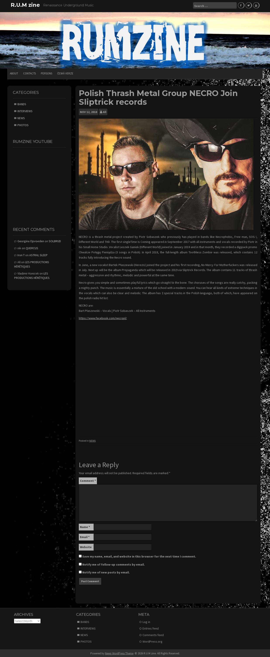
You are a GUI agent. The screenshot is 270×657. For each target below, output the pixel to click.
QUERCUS (32, 247)
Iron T (21, 254)
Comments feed (153, 634)
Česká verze (65, 72)
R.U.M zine (25, 5)
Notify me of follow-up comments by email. (113, 564)
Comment (88, 480)
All (104, 111)
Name (85, 526)
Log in (146, 621)
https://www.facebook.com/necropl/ (103, 317)
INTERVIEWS (25, 110)
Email (84, 536)
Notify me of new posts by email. (106, 571)
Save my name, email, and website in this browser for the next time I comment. (139, 556)
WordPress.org (152, 641)
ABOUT (14, 72)
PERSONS (46, 72)
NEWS (92, 439)
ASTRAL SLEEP (38, 254)
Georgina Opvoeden (30, 240)
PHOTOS (23, 124)
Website (86, 546)
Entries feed (151, 628)
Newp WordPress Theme (119, 652)
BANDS (21, 103)
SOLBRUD (55, 240)
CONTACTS (29, 72)
